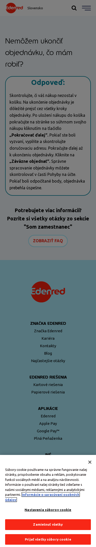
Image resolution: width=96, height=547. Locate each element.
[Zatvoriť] (89, 463)
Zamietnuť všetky (48, 526)
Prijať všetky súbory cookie (48, 540)
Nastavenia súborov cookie (48, 511)
